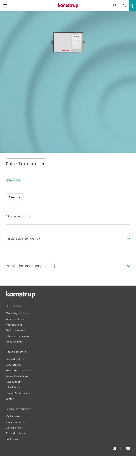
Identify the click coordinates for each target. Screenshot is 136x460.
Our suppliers (13, 427)
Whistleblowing (14, 387)
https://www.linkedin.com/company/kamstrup (114, 448)
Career (10, 398)
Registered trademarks (19, 370)
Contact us (12, 439)
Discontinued (13, 179)
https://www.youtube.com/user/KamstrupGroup (128, 448)
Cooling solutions (15, 330)
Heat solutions (14, 324)
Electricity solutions (17, 313)
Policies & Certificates (18, 393)
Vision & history (15, 359)
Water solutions (15, 319)
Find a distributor (15, 433)
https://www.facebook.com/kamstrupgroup (121, 448)
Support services (15, 422)
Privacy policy (13, 381)
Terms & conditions (17, 376)
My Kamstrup (13, 416)
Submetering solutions (18, 336)
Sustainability (13, 364)
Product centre (14, 341)
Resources (15, 197)
